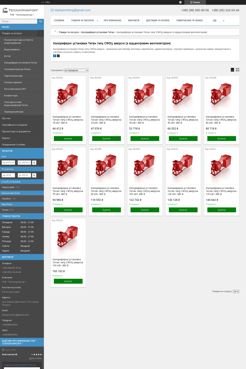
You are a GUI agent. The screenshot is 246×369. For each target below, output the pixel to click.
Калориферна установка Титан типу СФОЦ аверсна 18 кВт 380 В (68, 119)
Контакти (133, 20)
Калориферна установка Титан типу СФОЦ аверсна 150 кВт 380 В (68, 262)
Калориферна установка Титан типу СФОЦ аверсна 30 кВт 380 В (144, 119)
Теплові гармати (13, 82)
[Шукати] (40, 21)
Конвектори (10, 95)
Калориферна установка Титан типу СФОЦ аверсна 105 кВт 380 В (144, 191)
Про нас (6, 118)
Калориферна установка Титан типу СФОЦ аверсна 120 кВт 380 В (182, 191)
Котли (7, 56)
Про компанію (112, 20)
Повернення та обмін (13, 144)
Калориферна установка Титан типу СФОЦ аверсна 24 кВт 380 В (106, 119)
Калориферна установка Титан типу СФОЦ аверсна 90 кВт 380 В (106, 191)
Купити (68, 138)
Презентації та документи (16, 131)
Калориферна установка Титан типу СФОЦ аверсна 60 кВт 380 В (221, 119)
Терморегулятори (13, 111)
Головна (59, 20)
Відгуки (6, 137)
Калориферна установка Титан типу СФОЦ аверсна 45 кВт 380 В (182, 119)
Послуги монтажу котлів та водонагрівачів (18, 41)
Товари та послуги (12, 33)
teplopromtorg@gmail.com (15, 314)
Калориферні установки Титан (20, 62)
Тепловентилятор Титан (17, 69)
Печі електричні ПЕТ (15, 88)
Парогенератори (13, 75)
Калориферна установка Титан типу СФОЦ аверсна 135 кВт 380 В (221, 191)
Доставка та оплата (158, 20)
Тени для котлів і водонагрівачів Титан (16, 104)
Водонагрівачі (12, 49)
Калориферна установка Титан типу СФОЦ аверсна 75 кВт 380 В (68, 191)
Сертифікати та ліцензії (14, 124)
